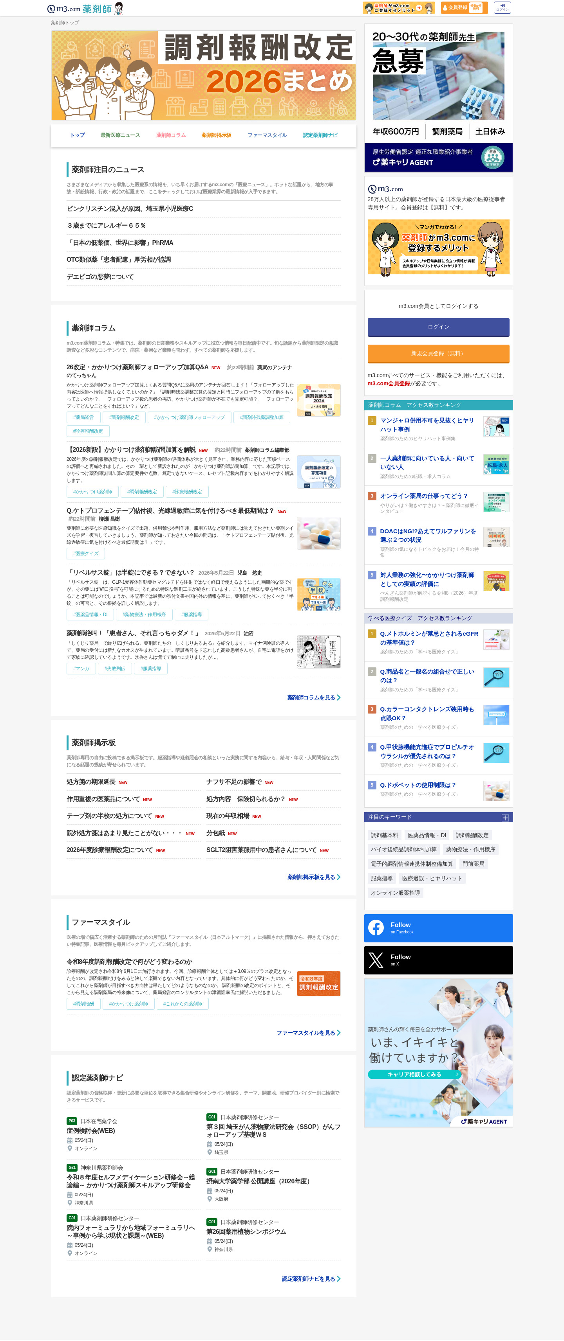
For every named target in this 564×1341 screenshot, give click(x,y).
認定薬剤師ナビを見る (308, 1279)
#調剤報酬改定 (124, 417)
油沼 (249, 633)
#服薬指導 (191, 614)
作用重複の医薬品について (104, 799)
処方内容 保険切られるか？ (246, 799)
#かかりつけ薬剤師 (92, 491)
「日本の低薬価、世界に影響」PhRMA (120, 242)
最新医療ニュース (120, 135)
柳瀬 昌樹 (110, 519)
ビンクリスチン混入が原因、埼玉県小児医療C (130, 208)
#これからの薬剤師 (182, 1004)
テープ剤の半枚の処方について (110, 816)
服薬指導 (382, 878)
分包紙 (216, 833)
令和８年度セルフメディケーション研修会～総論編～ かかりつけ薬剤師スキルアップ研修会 (131, 1181)
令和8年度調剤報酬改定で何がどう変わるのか (129, 961)
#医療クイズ (85, 553)
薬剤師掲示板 (216, 135)
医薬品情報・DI (427, 835)
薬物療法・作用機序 (470, 849)
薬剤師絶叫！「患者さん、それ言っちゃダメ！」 (134, 633)
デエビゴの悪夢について (100, 276)
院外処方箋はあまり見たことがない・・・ (125, 833)
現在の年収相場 (228, 816)
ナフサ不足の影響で (234, 781)
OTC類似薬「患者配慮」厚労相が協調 (119, 259)
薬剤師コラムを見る (311, 697)
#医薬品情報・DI (90, 614)
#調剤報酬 (83, 1004)
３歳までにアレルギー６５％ (106, 225)
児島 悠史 (250, 573)
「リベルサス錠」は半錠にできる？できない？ (132, 572)
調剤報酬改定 (472, 835)
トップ (77, 135)
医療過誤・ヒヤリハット (432, 878)
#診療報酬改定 (88, 431)
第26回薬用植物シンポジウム (246, 1232)
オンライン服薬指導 (395, 893)
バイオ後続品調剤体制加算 (404, 849)
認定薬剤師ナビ (320, 135)
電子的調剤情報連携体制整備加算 (412, 864)
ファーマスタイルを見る (306, 1033)
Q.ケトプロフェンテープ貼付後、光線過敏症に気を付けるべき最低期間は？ (171, 510)
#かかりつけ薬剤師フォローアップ (189, 417)
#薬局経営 (83, 417)
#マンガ (81, 668)
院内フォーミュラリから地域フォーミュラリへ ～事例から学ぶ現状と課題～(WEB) (131, 1232)
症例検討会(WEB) (91, 1130)
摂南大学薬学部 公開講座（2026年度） (259, 1181)
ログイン (502, 7)
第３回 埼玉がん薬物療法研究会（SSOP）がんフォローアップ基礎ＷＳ (270, 1130)
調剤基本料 (384, 835)
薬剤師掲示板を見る (311, 877)
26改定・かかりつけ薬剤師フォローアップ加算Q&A (138, 367)
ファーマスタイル (267, 135)
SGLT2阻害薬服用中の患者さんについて (262, 850)
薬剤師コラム (171, 135)
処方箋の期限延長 (92, 781)
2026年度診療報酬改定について (111, 850)
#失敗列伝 (115, 668)
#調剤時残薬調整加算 (262, 417)
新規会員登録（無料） (438, 353)
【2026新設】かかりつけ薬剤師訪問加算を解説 (132, 449)
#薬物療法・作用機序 (144, 614)
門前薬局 (473, 864)
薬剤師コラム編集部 (269, 450)
